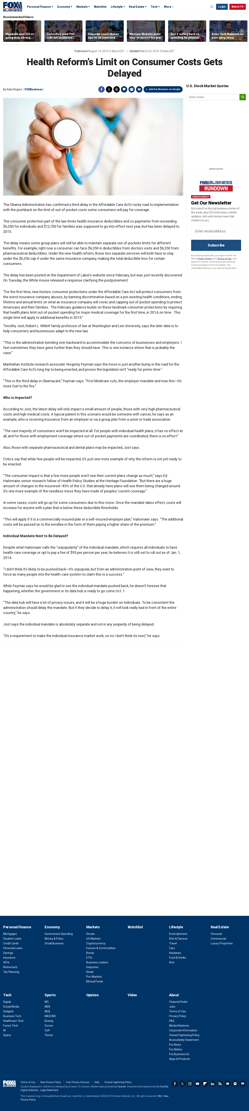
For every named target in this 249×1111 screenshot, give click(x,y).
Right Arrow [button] (241, 31)
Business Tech (12, 1016)
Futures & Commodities (101, 948)
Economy (63, 6)
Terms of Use (224, 258)
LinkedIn (212, 1083)
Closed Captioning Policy (184, 1035)
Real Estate (136, 6)
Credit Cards (11, 943)
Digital (7, 1001)
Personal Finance (39, 6)
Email (139, 89)
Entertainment (178, 933)
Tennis (49, 1035)
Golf (47, 1030)
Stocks (90, 933)
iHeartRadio (242, 1083)
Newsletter (227, 1083)
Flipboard (205, 1083)
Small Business (54, 943)
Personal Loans (12, 948)
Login (222, 6)
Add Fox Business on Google (164, 89)
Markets (82, 6)
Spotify (235, 1083)
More (167, 6)
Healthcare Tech (13, 1020)
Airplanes (175, 952)
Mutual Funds (94, 981)
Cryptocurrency (95, 943)
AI (4, 1030)
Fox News (175, 1044)
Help (96, 1082)
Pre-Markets (94, 976)
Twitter (109, 89)
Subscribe (216, 245)
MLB (47, 1011)
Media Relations (179, 1025)
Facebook (101, 89)
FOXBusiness (34, 89)
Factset (122, 1086)
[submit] (242, 97)
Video (132, 995)
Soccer (49, 1025)
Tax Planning (11, 971)
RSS (220, 1083)
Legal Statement (49, 1090)
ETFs (89, 957)
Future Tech (10, 1025)
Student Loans (12, 938)
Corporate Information (183, 1030)
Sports (50, 995)
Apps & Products (179, 1058)
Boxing (49, 1020)
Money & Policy (54, 938)
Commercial (218, 938)
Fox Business (12, 6)
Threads (116, 89)
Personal (216, 933)
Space (7, 1035)
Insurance (9, 957)
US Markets (93, 938)
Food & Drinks (177, 957)
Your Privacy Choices (77, 1082)
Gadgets (8, 1011)
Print (131, 89)
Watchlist (100, 6)
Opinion (92, 995)
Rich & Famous (178, 938)
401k (6, 962)
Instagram (190, 1083)
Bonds (90, 952)
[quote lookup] (213, 97)
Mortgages (10, 933)
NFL (47, 1001)
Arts (171, 962)
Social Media (11, 1006)
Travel (173, 943)
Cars (172, 948)
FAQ (171, 1020)
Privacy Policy (204, 258)
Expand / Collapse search (212, 7)
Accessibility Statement (184, 1039)
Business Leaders (97, 962)
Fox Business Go (179, 1054)
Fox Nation (175, 1049)
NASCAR (50, 1016)
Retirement (10, 967)
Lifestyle (117, 6)
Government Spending (59, 933)
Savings (8, 952)
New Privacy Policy (50, 1082)
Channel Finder (178, 1001)
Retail (89, 971)
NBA (47, 1006)
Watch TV (238, 6)
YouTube (197, 1083)
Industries (92, 967)
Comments (124, 89)
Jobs (172, 1006)
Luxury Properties (222, 943)
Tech (154, 6)
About (174, 995)
